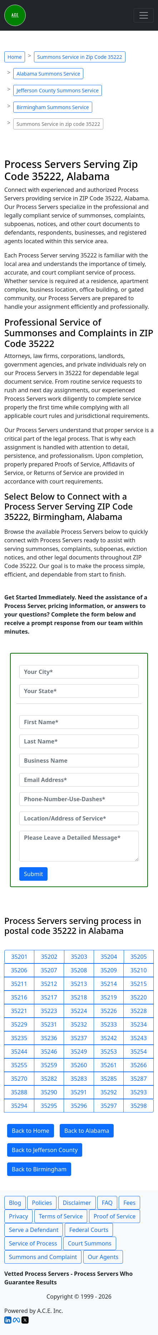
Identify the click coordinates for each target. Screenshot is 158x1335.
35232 (79, 1024)
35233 (108, 1024)
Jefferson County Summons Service (57, 90)
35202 (49, 957)
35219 (108, 997)
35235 (19, 1038)
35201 (19, 957)
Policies (42, 1203)
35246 (49, 1051)
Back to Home (30, 1131)
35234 (138, 1024)
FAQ (107, 1203)
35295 (49, 1106)
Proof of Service (115, 1216)
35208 (79, 970)
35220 (138, 997)
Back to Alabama (86, 1131)
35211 (19, 984)
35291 (79, 1092)
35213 (79, 984)
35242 (108, 1038)
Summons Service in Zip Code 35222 (79, 56)
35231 (49, 1024)
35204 (109, 957)
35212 (49, 984)
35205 (138, 957)
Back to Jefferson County (45, 1150)
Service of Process (33, 1243)
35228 (138, 1011)
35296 (79, 1106)
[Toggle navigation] (144, 15)
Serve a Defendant (33, 1230)
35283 (79, 1079)
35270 (19, 1079)
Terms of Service (61, 1216)
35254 (138, 1051)
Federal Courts (88, 1230)
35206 (19, 970)
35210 (138, 970)
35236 (49, 1038)
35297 (108, 1106)
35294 (19, 1106)
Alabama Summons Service (48, 73)
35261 (108, 1065)
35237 (79, 1038)
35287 (138, 1079)
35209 (108, 970)
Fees (129, 1203)
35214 (108, 984)
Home (15, 56)
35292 (108, 1092)
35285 (108, 1079)
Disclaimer (77, 1203)
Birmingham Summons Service (52, 107)
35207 (49, 970)
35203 (79, 957)
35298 (138, 1106)
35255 (19, 1065)
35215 (138, 984)
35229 (19, 1024)
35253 (108, 1051)
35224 (79, 1011)
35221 (19, 1011)
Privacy (18, 1216)
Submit (33, 874)
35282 (49, 1079)
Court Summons (90, 1243)
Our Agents (103, 1257)
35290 (49, 1092)
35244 (19, 1051)
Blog (15, 1203)
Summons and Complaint (43, 1257)
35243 (138, 1038)
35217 (49, 997)
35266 (138, 1065)
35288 (19, 1092)
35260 (79, 1065)
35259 (49, 1065)
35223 (49, 1011)
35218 (79, 997)
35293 (138, 1092)
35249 (79, 1051)
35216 (19, 997)
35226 (108, 1011)
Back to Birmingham (39, 1169)
